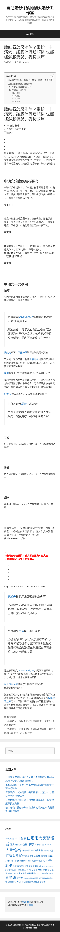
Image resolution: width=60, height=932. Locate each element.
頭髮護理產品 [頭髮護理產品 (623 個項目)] (14, 882)
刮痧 (18, 101)
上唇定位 (34, 359)
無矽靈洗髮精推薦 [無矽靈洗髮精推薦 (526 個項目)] (35, 861)
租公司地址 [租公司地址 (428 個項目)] (49, 866)
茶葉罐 (30, 904)
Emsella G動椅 (26, 670)
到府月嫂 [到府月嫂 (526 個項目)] (18, 844)
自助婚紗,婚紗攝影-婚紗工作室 (30, 10)
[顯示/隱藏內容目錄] (50, 76)
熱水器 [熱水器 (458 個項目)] (45, 861)
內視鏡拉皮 (26, 317)
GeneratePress (30, 927)
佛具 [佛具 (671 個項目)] (12, 844)
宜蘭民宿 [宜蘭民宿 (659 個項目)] (38, 850)
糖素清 (7, 393)
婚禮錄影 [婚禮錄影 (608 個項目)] (26, 850)
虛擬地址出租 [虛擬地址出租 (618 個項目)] (33, 873)
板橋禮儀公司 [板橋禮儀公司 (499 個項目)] (27, 856)
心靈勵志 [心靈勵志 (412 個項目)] (46, 851)
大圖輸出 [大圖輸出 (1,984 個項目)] (13, 849)
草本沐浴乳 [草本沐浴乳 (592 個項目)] (21, 873)
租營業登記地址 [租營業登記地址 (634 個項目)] (34, 869)
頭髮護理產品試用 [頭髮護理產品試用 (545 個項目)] (29, 882)
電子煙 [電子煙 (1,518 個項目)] (10, 877)
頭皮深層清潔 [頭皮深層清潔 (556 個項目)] (36, 878)
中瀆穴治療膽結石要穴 (21, 86)
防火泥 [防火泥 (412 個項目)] (51, 874)
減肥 (6, 373)
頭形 (21, 631)
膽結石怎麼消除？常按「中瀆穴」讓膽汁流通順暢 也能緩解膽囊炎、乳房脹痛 (30, 82)
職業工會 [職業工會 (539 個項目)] (12, 873)
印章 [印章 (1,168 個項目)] (31, 844)
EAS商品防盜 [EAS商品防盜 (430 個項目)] (9, 839)
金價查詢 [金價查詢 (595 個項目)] (44, 873)
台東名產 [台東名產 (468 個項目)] (48, 844)
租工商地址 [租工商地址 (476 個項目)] (22, 870)
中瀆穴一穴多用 (19, 90)
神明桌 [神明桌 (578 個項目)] (38, 866)
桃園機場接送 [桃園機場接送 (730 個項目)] (40, 855)
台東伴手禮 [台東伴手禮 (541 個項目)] (39, 844)
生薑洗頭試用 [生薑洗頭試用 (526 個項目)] (18, 866)
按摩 (18, 93)
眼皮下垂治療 (11, 684)
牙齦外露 (22, 352)
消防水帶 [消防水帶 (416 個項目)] (14, 861)
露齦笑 (7, 352)
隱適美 (11, 596)
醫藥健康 (11, 716)
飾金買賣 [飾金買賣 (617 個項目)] (41, 882)
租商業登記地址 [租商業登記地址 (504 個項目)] (11, 870)
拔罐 (18, 98)
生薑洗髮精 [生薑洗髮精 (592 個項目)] (29, 866)
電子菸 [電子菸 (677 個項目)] (20, 878)
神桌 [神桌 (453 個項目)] (43, 866)
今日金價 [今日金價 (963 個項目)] (20, 838)
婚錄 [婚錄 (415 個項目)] (32, 851)
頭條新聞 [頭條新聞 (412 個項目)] (27, 878)
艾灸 (18, 96)
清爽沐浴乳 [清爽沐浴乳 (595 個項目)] (22, 860)
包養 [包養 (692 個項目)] (25, 844)
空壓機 (25, 901)
